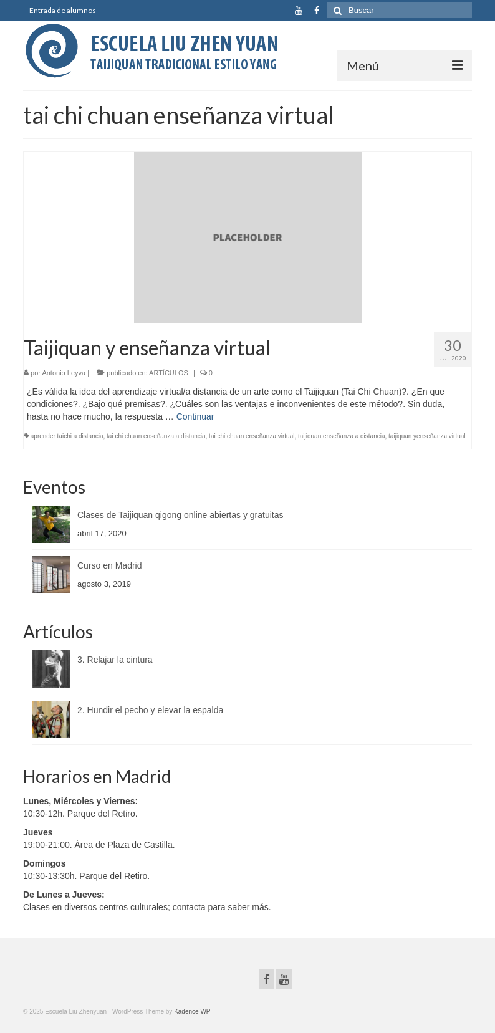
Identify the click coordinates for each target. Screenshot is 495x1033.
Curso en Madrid (109, 565)
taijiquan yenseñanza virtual (426, 436)
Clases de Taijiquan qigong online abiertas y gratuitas (180, 515)
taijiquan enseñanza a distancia (341, 436)
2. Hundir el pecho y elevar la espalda (150, 710)
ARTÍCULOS (168, 373)
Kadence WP (192, 1011)
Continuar (195, 416)
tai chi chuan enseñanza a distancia (156, 436)
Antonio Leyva (63, 373)
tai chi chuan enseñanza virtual (251, 436)
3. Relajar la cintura (115, 660)
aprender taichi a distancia (67, 436)
